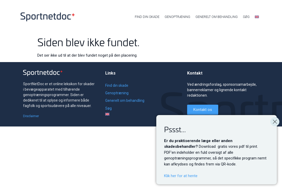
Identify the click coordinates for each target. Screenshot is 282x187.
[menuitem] (257, 16)
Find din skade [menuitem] (147, 17)
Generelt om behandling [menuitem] (216, 17)
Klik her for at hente (181, 175)
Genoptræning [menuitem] (177, 17)
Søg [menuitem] (246, 17)
